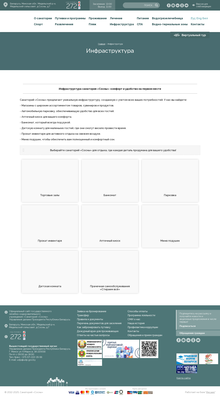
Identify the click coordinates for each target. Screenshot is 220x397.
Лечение (116, 18)
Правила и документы (90, 319)
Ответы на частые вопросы (93, 335)
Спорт (38, 24)
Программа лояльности (141, 315)
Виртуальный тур (194, 35)
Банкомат (110, 195)
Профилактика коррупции (143, 327)
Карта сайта (184, 378)
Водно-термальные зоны (170, 24)
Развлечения (64, 24)
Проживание (98, 18)
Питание (143, 18)
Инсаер (210, 392)
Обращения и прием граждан (145, 335)
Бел (205, 18)
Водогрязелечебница (167, 18)
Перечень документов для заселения (99, 323)
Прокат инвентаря (50, 240)
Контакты (197, 24)
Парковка (170, 195)
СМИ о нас (134, 319)
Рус (193, 18)
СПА (140, 24)
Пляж (92, 24)
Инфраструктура (122, 24)
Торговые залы (49, 195)
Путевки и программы (70, 18)
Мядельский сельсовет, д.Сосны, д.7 (30, 6)
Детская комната (49, 286)
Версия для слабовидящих (203, 5)
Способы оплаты (138, 311)
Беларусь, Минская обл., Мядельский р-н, (33, 3)
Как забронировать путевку (93, 327)
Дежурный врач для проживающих (98, 331)
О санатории (43, 18)
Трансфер (83, 315)
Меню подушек (170, 240)
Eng (199, 18)
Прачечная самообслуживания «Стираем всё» (110, 288)
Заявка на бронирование (91, 311)
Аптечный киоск (109, 240)
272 (71, 6)
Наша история (136, 323)
